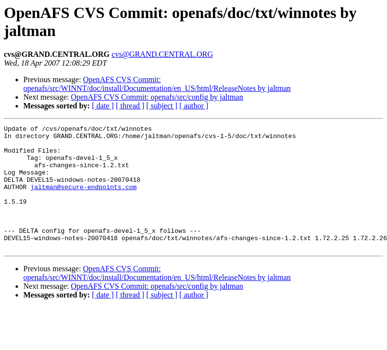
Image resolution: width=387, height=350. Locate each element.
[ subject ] (161, 106)
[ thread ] (130, 106)
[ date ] (103, 106)
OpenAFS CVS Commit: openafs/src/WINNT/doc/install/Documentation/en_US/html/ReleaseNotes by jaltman (157, 83)
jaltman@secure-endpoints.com (84, 199)
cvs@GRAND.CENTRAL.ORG (162, 54)
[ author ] (194, 106)
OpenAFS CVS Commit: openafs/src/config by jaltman (157, 97)
